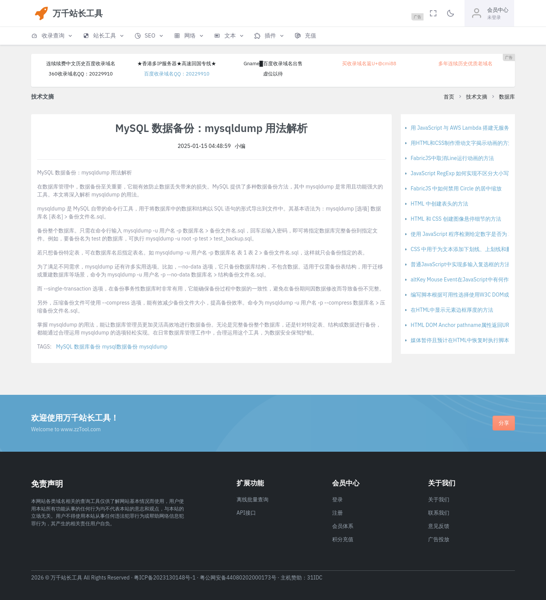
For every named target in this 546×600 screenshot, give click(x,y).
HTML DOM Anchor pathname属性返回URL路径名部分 (474, 325)
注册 (337, 512)
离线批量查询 (252, 499)
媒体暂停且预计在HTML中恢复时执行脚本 (460, 340)
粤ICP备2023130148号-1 (165, 577)
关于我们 (438, 499)
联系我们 (438, 512)
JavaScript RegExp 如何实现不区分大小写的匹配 (468, 173)
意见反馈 (438, 526)
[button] (52, 36)
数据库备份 (87, 346)
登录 (337, 499)
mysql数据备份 (120, 346)
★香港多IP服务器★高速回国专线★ (176, 63)
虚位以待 (273, 74)
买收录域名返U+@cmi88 (369, 63)
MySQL (64, 346)
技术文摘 (476, 96)
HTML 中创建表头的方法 (439, 203)
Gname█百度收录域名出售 (272, 63)
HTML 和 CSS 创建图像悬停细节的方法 (456, 218)
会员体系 (342, 526)
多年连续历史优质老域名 (465, 63)
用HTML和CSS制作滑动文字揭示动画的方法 (462, 143)
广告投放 (438, 539)
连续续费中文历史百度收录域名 (80, 63)
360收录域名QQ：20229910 (81, 74)
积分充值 (342, 539)
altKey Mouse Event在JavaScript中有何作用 (462, 279)
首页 (449, 96)
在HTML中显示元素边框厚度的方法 (452, 309)
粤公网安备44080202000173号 (238, 577)
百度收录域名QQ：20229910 (176, 74)
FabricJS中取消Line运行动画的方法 (452, 158)
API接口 (246, 512)
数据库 (507, 96)
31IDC (315, 577)
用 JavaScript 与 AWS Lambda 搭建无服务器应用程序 (473, 127)
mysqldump (153, 346)
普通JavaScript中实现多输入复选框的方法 (460, 264)
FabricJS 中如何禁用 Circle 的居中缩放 (456, 188)
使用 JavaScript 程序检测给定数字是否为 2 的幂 (467, 234)
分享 (504, 422)
